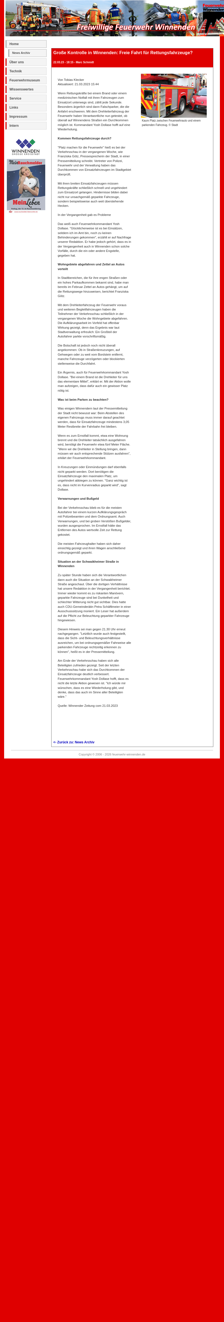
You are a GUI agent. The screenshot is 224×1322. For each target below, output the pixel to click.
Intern (14, 126)
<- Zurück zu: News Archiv (74, 742)
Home (14, 44)
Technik (15, 71)
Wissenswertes (21, 89)
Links (13, 107)
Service (15, 98)
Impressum (18, 117)
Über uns (16, 62)
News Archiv (21, 52)
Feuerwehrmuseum (24, 80)
